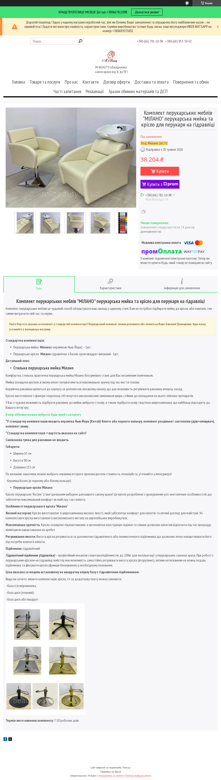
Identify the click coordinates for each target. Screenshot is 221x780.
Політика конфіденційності (138, 775)
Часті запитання (67, 91)
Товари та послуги (45, 82)
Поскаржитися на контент (111, 775)
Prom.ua (126, 767)
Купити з (162, 184)
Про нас (71, 82)
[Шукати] (80, 41)
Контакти (91, 82)
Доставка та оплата (151, 82)
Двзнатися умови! (147, 12)
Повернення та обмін (191, 82)
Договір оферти (116, 82)
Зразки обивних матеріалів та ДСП (138, 91)
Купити (163, 171)
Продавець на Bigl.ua (110, 771)
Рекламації (95, 91)
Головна (18, 82)
